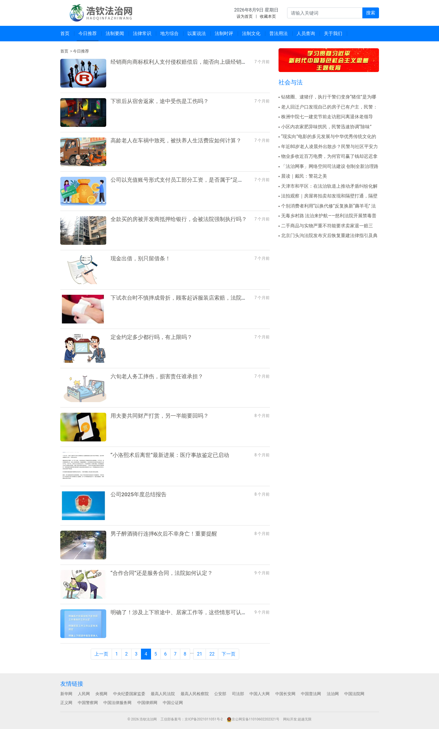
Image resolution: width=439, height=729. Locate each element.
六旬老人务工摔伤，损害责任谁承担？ (157, 376)
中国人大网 (260, 693)
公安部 (220, 693)
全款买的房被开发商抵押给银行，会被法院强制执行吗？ (179, 219)
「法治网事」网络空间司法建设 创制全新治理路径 (329, 167)
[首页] (65, 33)
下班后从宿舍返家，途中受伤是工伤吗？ (160, 101)
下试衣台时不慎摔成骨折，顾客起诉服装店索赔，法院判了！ (184, 297)
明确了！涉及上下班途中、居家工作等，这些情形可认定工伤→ (187, 612)
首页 (64, 51)
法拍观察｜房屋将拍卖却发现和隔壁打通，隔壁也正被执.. (328, 196)
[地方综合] (169, 33)
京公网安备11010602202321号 (253, 719)
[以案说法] (196, 33)
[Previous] (101, 654)
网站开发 (290, 719)
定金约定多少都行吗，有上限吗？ (151, 337)
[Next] (228, 654)
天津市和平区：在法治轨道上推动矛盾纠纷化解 (329, 186)
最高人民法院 (163, 693)
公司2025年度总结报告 (139, 494)
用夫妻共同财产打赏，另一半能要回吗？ (160, 415)
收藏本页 (268, 16)
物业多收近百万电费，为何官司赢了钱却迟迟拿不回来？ (328, 157)
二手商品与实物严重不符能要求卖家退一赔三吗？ (326, 226)
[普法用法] (278, 33)
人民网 (84, 693)
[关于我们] (333, 33)
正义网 (66, 702)
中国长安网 (285, 693)
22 (211, 654)
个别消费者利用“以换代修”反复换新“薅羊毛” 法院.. (327, 206)
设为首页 (245, 16)
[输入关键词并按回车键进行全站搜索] (325, 12)
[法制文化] (251, 33)
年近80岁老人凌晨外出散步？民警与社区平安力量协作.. (328, 147)
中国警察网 (88, 702)
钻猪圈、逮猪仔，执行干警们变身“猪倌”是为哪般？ (327, 97)
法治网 (333, 693)
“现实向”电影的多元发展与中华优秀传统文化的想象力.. (327, 137)
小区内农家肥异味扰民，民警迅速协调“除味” (326, 126)
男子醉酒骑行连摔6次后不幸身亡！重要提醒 (164, 533)
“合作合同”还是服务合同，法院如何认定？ (162, 573)
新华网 (66, 693)
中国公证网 (173, 702)
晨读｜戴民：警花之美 (304, 176)
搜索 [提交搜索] (370, 12)
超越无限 (305, 719)
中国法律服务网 (117, 702)
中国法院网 (354, 693)
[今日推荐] (87, 33)
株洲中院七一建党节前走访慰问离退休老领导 (327, 116)
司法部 (238, 693)
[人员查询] (306, 33)
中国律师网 (147, 702)
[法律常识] (142, 33)
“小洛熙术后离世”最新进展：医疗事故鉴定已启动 (170, 455)
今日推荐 (81, 51)
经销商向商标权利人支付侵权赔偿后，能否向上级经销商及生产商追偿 (195, 62)
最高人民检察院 (195, 693)
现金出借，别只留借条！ (141, 258)
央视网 (101, 693)
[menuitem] (65, 33)
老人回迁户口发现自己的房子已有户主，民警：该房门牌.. (328, 107)
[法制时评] (224, 33)
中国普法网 (311, 693)
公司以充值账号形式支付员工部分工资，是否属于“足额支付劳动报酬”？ (197, 180)
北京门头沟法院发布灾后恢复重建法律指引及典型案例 (328, 236)
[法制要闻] (115, 33)
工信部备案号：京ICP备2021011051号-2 (191, 719)
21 (199, 654)
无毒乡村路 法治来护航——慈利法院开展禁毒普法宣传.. (328, 216)
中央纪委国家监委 (129, 693)
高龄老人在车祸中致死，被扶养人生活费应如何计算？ (176, 140)
